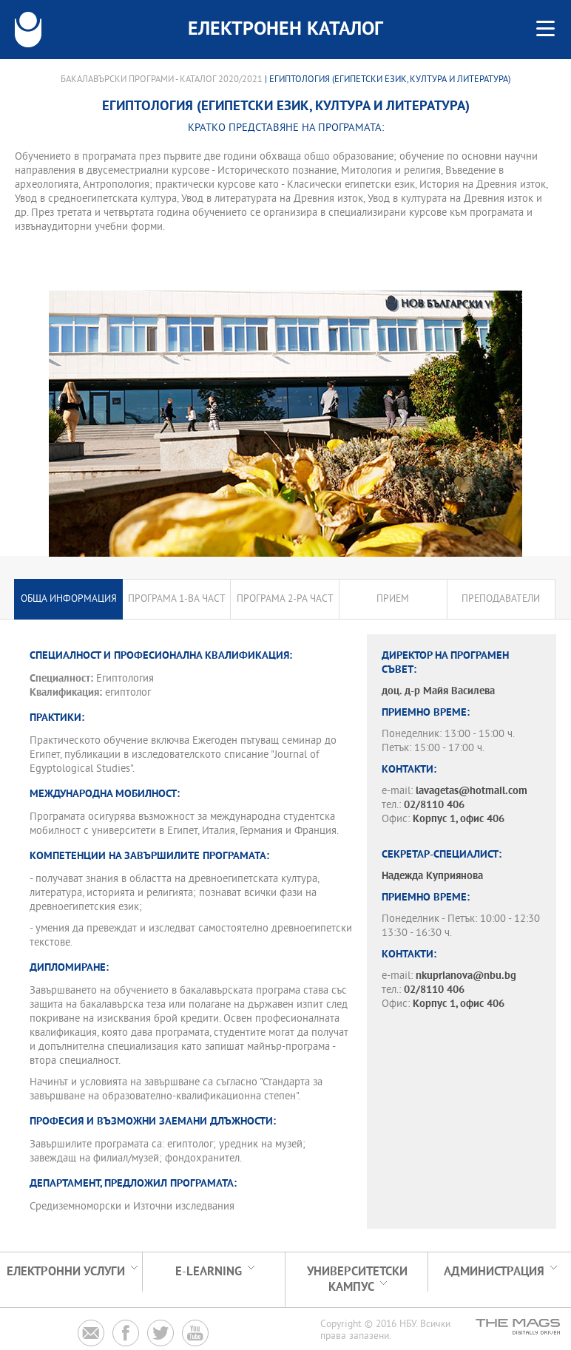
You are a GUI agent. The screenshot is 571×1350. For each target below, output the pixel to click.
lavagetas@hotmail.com (471, 791)
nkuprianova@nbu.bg (466, 976)
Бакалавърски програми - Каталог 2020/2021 (162, 80)
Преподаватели (501, 599)
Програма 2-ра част (285, 599)
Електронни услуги (66, 1272)
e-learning (208, 1272)
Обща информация (69, 599)
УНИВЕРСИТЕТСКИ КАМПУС (357, 1279)
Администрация (494, 1272)
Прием (392, 599)
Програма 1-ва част (177, 599)
